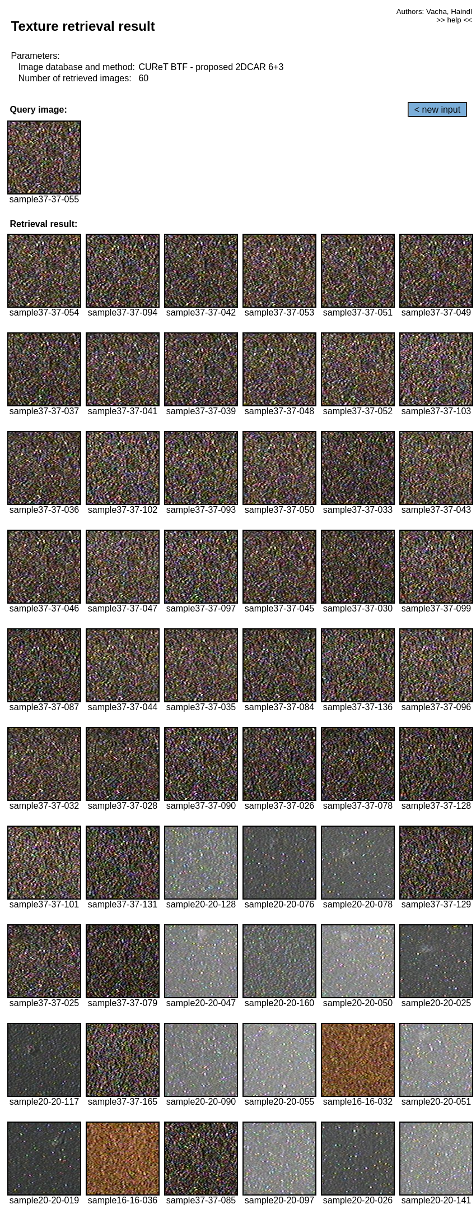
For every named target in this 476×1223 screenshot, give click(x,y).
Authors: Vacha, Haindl (434, 11)
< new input (437, 109)
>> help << (454, 20)
